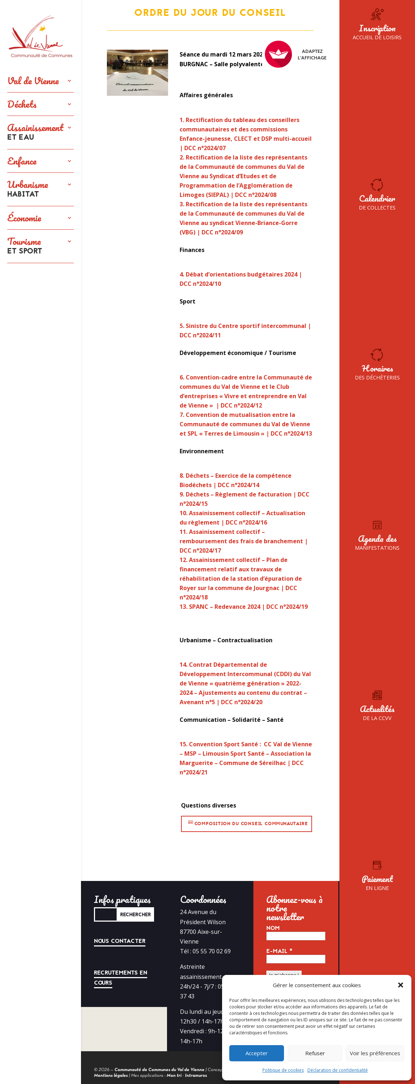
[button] (400, 985)
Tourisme (24, 246)
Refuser (315, 1053)
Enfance (21, 161)
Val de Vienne (33, 80)
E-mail (279, 951)
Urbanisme (27, 189)
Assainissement (35, 132)
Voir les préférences (375, 1053)
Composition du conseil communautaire (251, 823)
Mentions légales (111, 1076)
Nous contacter (119, 941)
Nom (273, 928)
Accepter (256, 1053)
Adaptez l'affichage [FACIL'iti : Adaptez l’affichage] (295, 54)
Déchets (22, 104)
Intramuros (196, 1076)
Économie (24, 217)
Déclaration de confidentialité (337, 1070)
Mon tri (174, 1076)
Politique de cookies (283, 1070)
